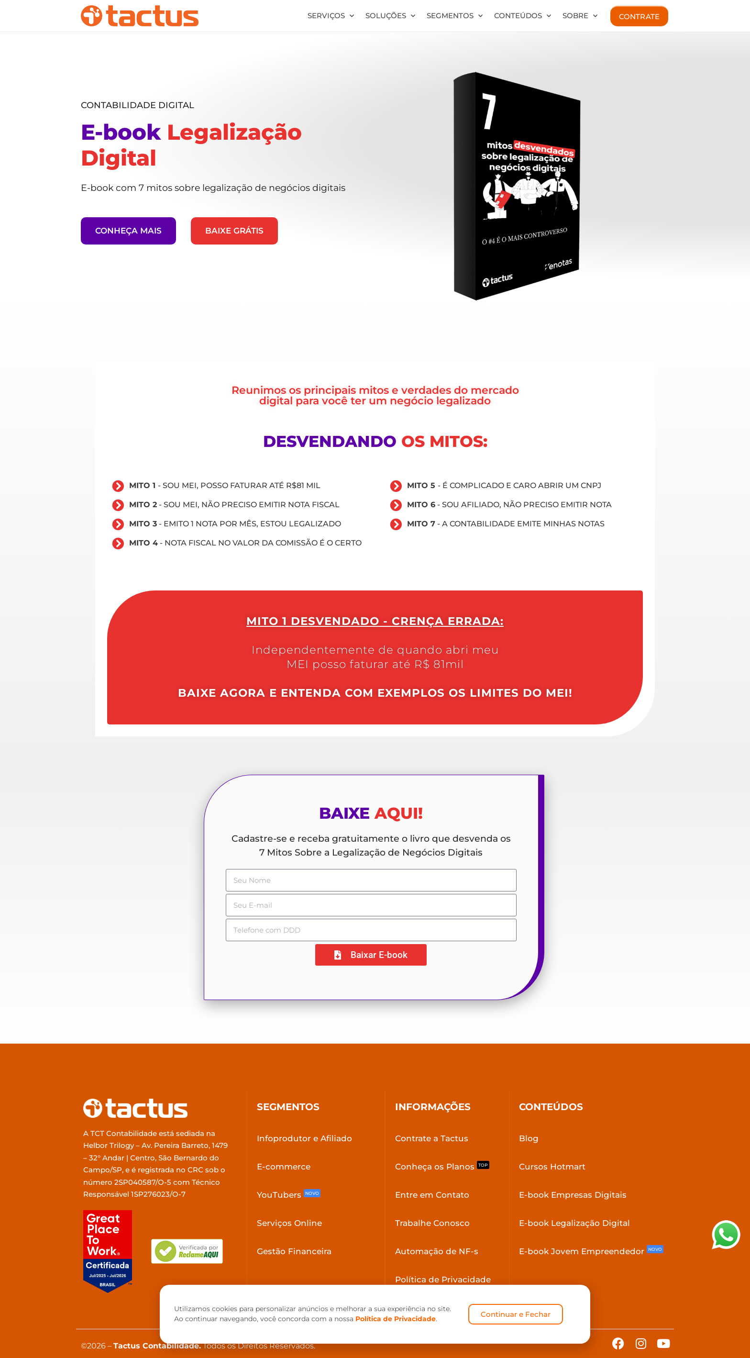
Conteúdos (522, 16)
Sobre (579, 16)
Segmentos (455, 16)
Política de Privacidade (395, 1318)
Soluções (390, 16)
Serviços (331, 16)
